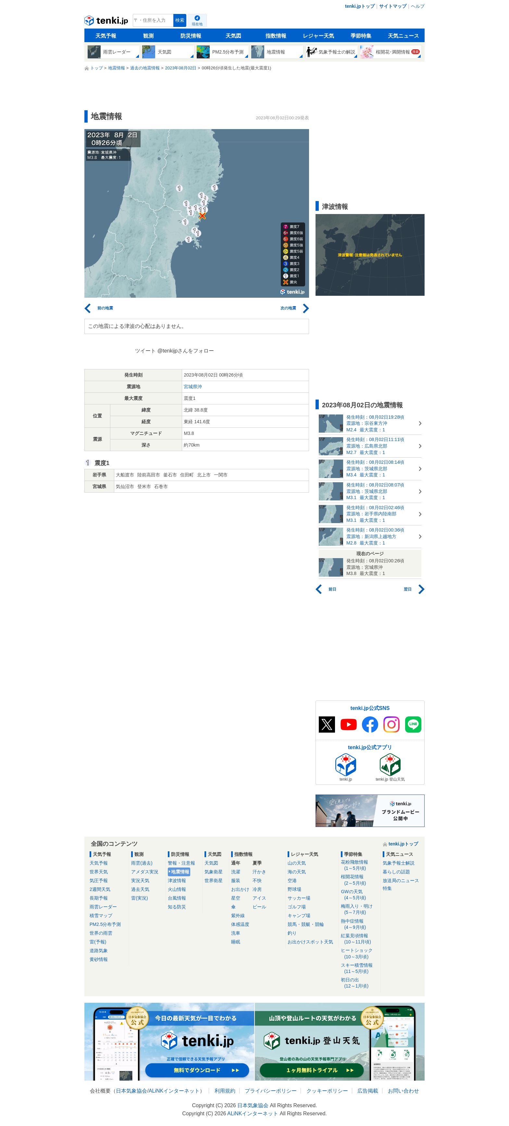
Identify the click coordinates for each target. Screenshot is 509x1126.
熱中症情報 (359, 924)
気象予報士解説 (399, 863)
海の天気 (297, 871)
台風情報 (177, 898)
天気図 (233, 36)
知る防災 (177, 906)
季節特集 (361, 36)
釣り (292, 933)
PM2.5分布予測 (105, 924)
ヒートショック (359, 954)
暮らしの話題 (396, 871)
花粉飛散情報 (359, 865)
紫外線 (238, 915)
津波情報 (177, 880)
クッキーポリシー (327, 1091)
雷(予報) (98, 941)
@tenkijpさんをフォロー (185, 350)
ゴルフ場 (297, 906)
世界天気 (99, 871)
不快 (257, 880)
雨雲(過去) (141, 863)
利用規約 (225, 1091)
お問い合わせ (403, 1091)
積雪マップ (101, 915)
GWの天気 (359, 895)
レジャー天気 (318, 36)
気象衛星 (214, 871)
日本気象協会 (131, 1091)
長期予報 (99, 898)
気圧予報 (99, 880)
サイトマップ (392, 6)
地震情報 (180, 871)
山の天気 (297, 863)
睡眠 (235, 941)
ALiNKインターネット (174, 1091)
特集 (387, 888)
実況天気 (140, 880)
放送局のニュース (401, 880)
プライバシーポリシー (271, 1091)
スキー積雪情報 (359, 969)
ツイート (145, 350)
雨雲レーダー (103, 906)
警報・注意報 (181, 863)
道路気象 (99, 950)
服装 (235, 880)
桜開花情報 (359, 880)
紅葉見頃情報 (359, 939)
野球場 (294, 889)
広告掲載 (367, 1091)
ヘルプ (418, 6)
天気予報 (105, 36)
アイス (259, 898)
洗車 (235, 933)
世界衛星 (214, 880)
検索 (179, 20)
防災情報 (190, 36)
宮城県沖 (193, 386)
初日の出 (359, 983)
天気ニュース (403, 36)
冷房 (257, 889)
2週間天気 (100, 889)
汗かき (259, 871)
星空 (235, 898)
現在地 (197, 24)
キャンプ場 (299, 915)
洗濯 (235, 871)
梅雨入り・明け (359, 910)
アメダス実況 (144, 871)
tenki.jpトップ (360, 6)
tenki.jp (107, 22)
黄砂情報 (99, 959)
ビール (259, 906)
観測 (148, 36)
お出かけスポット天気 (310, 941)
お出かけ (240, 889)
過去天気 (140, 889)
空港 (292, 880)
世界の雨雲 (101, 933)
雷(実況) (139, 898)
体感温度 (240, 924)
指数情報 (276, 36)
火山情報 (177, 889)
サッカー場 (299, 898)
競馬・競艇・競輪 (306, 924)
